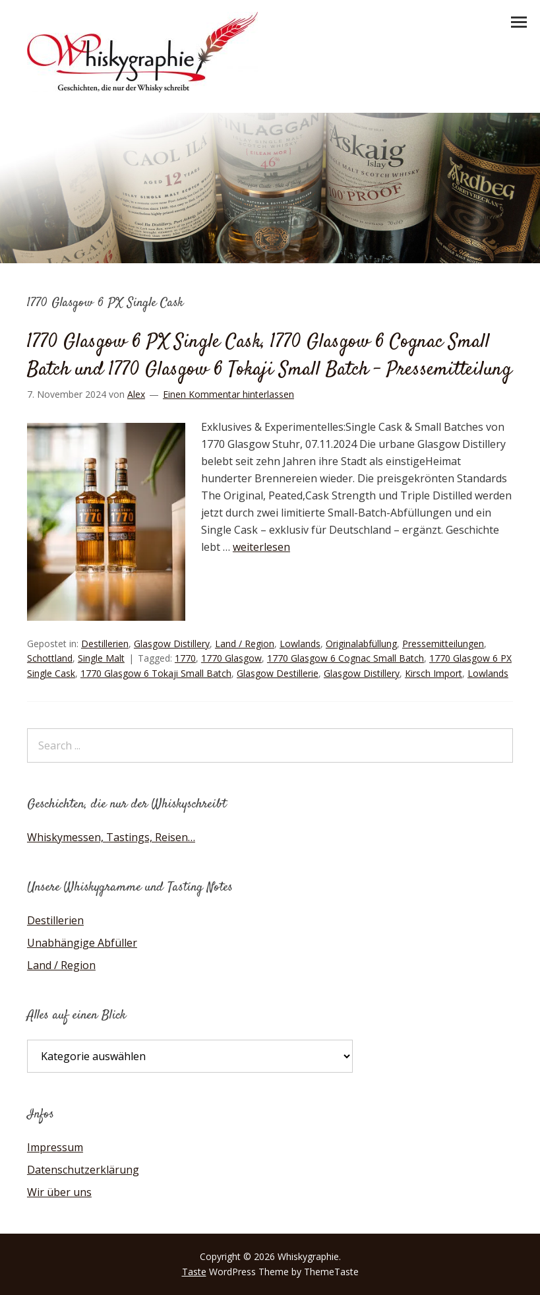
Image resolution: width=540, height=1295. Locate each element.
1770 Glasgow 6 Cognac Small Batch (345, 658)
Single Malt (101, 658)
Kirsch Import (433, 673)
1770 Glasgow (231, 658)
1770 (185, 658)
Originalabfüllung (361, 643)
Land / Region (244, 643)
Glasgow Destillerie (277, 673)
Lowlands (300, 643)
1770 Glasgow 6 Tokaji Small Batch (155, 673)
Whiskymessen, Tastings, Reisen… (111, 837)
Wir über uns (59, 1192)
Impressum (55, 1147)
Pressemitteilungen (443, 643)
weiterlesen (261, 547)
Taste (194, 1271)
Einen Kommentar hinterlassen (228, 394)
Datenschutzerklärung (83, 1169)
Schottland (50, 658)
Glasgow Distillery (172, 643)
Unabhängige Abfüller (82, 942)
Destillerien (105, 643)
